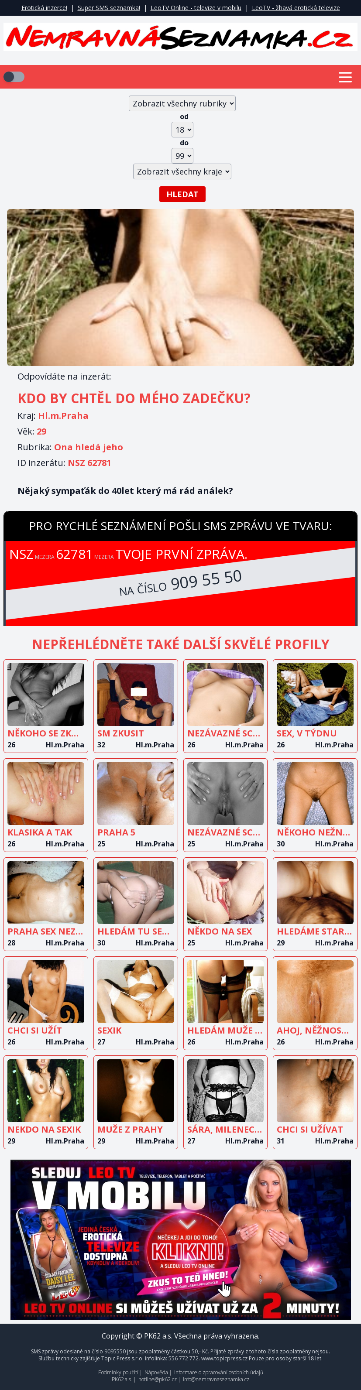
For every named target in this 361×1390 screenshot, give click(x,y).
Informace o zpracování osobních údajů (218, 1372)
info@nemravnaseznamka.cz (216, 1379)
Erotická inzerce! (44, 7)
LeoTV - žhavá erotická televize (296, 7)
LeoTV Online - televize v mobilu (196, 7)
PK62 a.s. (122, 1379)
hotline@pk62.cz (157, 1379)
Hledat (182, 194)
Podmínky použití (118, 1372)
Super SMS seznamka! (109, 7)
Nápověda (156, 1372)
